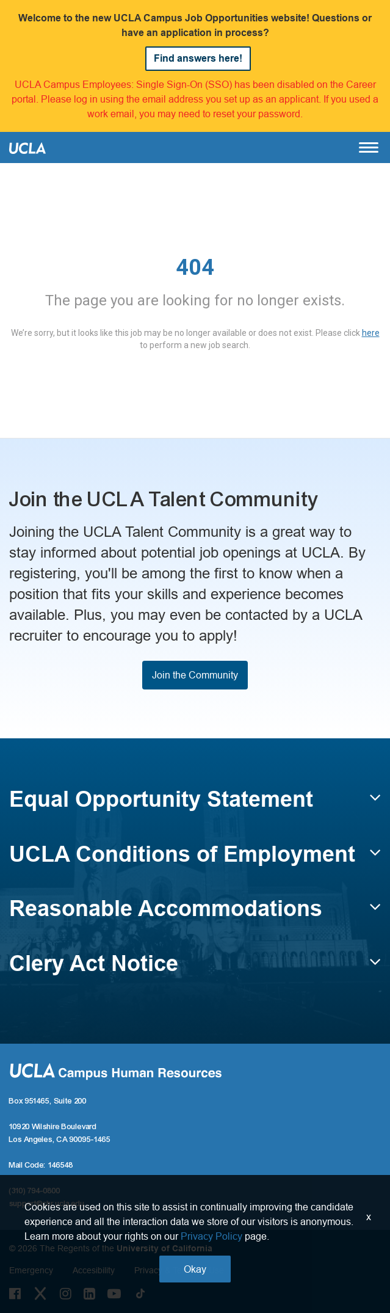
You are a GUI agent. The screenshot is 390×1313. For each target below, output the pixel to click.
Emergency (31, 1270)
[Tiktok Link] (140, 1293)
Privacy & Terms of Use (179, 1270)
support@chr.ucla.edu (47, 1204)
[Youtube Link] (114, 1293)
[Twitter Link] (40, 1293)
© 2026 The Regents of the (110, 1248)
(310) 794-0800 (34, 1191)
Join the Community (195, 675)
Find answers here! (198, 58)
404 (195, 267)
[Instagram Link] (65, 1293)
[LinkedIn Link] (89, 1293)
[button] (195, 805)
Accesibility (94, 1270)
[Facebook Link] (15, 1293)
